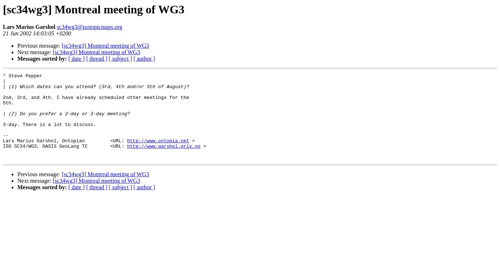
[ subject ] (120, 59)
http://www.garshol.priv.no (163, 161)
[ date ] (76, 59)
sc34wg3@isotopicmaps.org (89, 27)
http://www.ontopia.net (158, 154)
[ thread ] (96, 59)
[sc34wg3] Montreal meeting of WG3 (105, 46)
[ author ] (144, 59)
